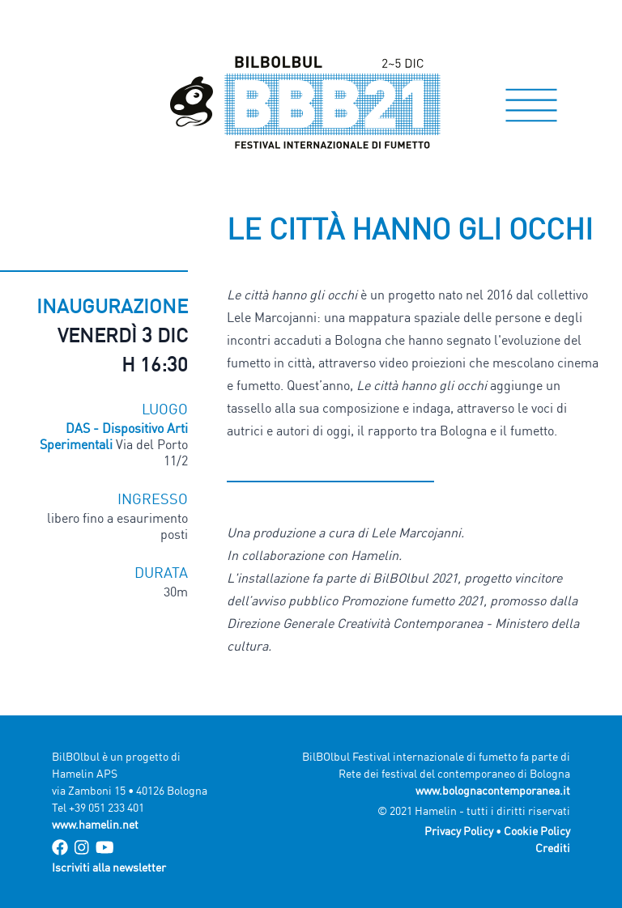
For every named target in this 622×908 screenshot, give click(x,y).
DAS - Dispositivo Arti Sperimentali (114, 436)
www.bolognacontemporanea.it (492, 790)
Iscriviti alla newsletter (109, 867)
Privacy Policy (458, 831)
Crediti (552, 848)
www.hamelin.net (95, 824)
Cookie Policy (537, 831)
